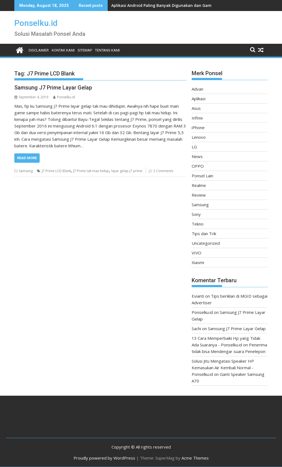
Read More (27, 158)
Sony (196, 214)
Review (199, 195)
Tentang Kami (107, 50)
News (197, 156)
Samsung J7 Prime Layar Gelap (53, 87)
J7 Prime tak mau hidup (91, 171)
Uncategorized (206, 243)
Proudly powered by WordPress (104, 458)
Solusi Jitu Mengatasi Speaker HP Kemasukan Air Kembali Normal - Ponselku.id (223, 367)
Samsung (26, 171)
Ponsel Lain (202, 175)
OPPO (198, 166)
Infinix (197, 118)
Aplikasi (198, 98)
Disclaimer (39, 50)
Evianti (198, 296)
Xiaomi (198, 262)
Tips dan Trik (204, 233)
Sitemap (85, 50)
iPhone (198, 127)
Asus (196, 108)
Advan (197, 89)
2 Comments (163, 171)
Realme (199, 185)
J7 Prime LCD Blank (56, 171)
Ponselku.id (36, 23)
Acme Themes (195, 458)
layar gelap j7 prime (126, 171)
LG (194, 147)
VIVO (196, 253)
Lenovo (199, 137)
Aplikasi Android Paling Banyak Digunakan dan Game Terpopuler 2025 (178, 5)
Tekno (198, 224)
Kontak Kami (63, 50)
